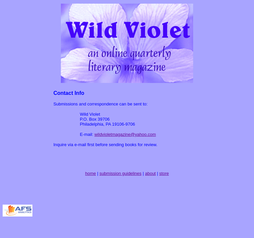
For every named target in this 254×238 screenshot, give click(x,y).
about (150, 173)
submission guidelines (121, 173)
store (164, 173)
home (90, 173)
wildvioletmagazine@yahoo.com (125, 134)
